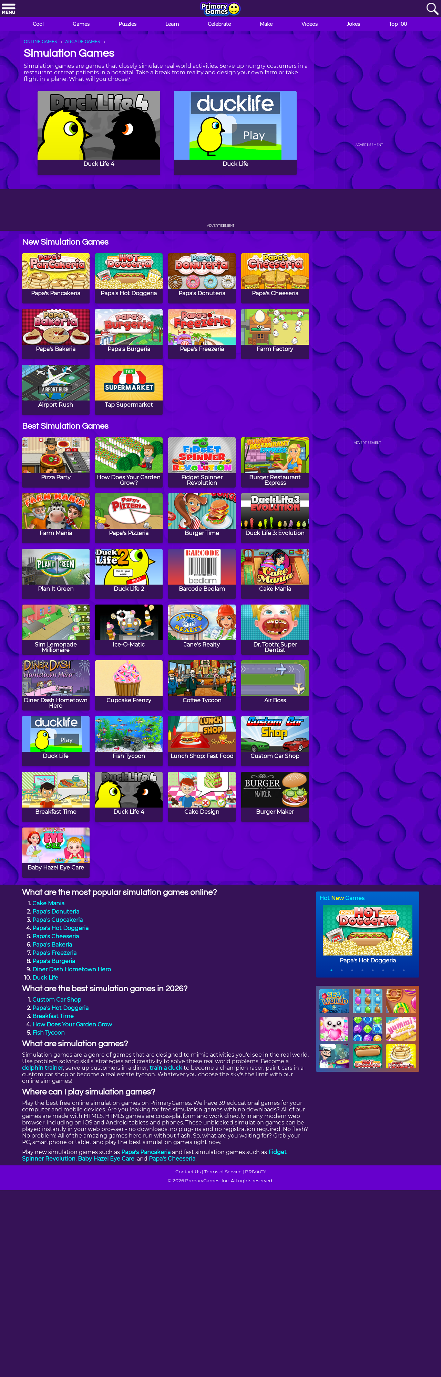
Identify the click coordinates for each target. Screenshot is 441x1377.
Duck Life (45, 977)
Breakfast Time (53, 1016)
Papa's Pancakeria (146, 1152)
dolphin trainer (42, 1068)
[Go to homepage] (220, 9)
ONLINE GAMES (40, 41)
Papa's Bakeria (52, 944)
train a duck (166, 1068)
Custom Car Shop (56, 999)
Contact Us (188, 1171)
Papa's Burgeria (53, 961)
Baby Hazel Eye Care (106, 1158)
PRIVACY (255, 1171)
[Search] (432, 9)
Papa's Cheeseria (55, 936)
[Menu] (8, 9)
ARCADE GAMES (82, 41)
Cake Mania (48, 903)
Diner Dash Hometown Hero (71, 969)
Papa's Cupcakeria (57, 920)
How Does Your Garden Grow (72, 1024)
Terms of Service (223, 1171)
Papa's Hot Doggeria (60, 928)
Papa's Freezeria (54, 953)
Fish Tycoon (48, 1032)
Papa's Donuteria (55, 911)
